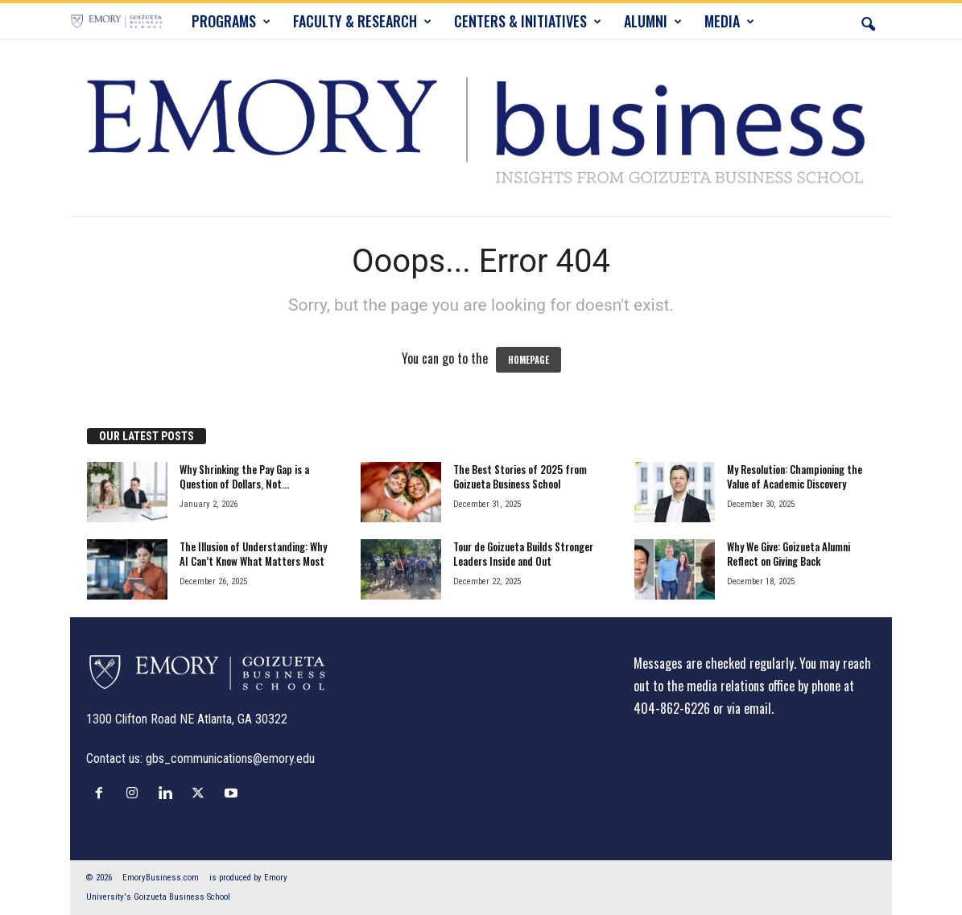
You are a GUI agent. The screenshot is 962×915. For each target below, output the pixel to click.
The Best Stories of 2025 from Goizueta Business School (520, 476)
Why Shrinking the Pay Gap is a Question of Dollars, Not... (244, 476)
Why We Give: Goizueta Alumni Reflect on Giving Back (788, 553)
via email (749, 708)
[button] (868, 21)
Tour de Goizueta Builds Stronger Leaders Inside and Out (523, 553)
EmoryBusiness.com (160, 877)
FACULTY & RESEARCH (362, 21)
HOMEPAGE (528, 359)
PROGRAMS (231, 21)
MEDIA (729, 21)
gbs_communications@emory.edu (230, 758)
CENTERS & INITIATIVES (527, 21)
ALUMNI (653, 21)
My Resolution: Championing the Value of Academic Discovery (794, 476)
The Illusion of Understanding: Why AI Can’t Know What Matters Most (253, 553)
